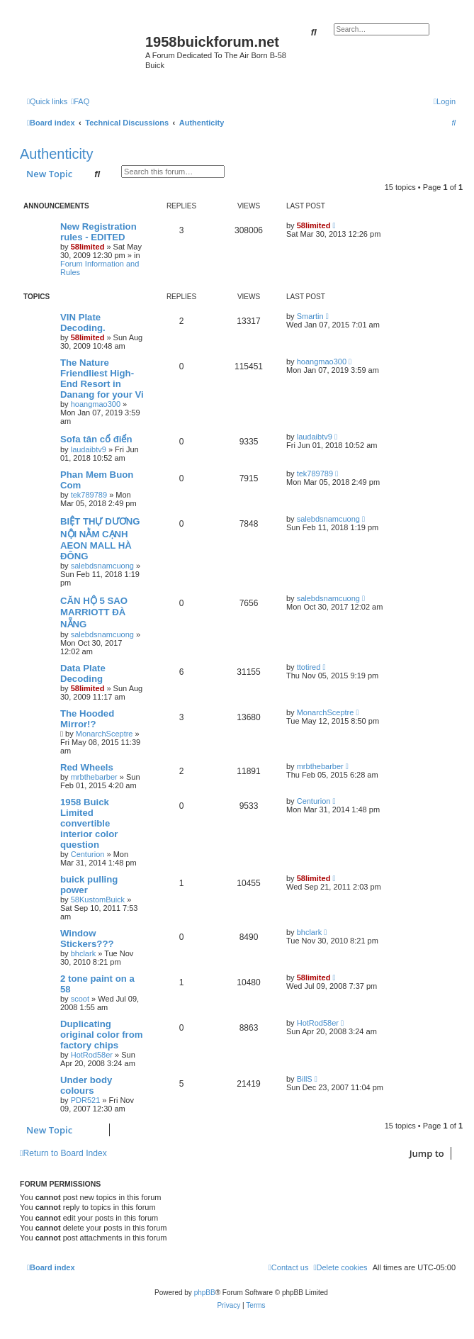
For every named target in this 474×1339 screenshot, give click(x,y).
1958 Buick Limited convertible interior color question (89, 823)
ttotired (309, 667)
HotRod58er (92, 1055)
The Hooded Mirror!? (87, 718)
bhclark (83, 953)
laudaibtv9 (88, 449)
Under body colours (86, 1085)
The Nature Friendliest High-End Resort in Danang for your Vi (102, 378)
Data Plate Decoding (83, 673)
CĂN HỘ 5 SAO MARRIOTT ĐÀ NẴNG (94, 612)
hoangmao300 (95, 404)
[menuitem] (80, 101)
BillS (304, 1079)
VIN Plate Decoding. (83, 322)
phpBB (204, 1292)
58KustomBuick (98, 899)
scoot (80, 999)
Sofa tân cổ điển (96, 439)
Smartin (310, 316)
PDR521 (86, 1100)
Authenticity (56, 154)
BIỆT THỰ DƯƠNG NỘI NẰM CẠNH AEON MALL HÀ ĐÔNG (100, 538)
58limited (88, 246)
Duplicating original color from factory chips (101, 1035)
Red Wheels (86, 767)
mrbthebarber (94, 777)
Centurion (88, 854)
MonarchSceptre (104, 733)
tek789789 (89, 495)
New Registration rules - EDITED (98, 231)
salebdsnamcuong (102, 565)
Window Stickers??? (87, 938)
